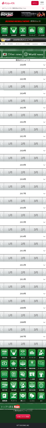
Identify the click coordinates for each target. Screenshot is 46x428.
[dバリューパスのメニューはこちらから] (42, 3)
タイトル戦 (23, 368)
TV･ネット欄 (4, 368)
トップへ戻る (10, 407)
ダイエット (19, 44)
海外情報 (41, 389)
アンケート (14, 400)
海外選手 (23, 389)
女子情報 (27, 44)
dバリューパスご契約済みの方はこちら (14, 8)
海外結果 (14, 389)
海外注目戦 (32, 389)
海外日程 (4, 389)
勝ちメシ (23, 400)
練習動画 (23, 34)
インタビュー (41, 368)
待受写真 (23, 378)
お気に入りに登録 (23, 417)
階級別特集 (32, 368)
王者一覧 (14, 368)
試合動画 (4, 379)
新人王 (23, 357)
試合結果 (14, 34)
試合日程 (4, 34)
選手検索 (41, 357)
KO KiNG (10, 44)
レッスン (32, 400)
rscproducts (35, 44)
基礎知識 (4, 400)
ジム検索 (32, 378)
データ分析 (41, 34)
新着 (4, 44)
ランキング (32, 34)
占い (41, 400)
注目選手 (41, 379)
